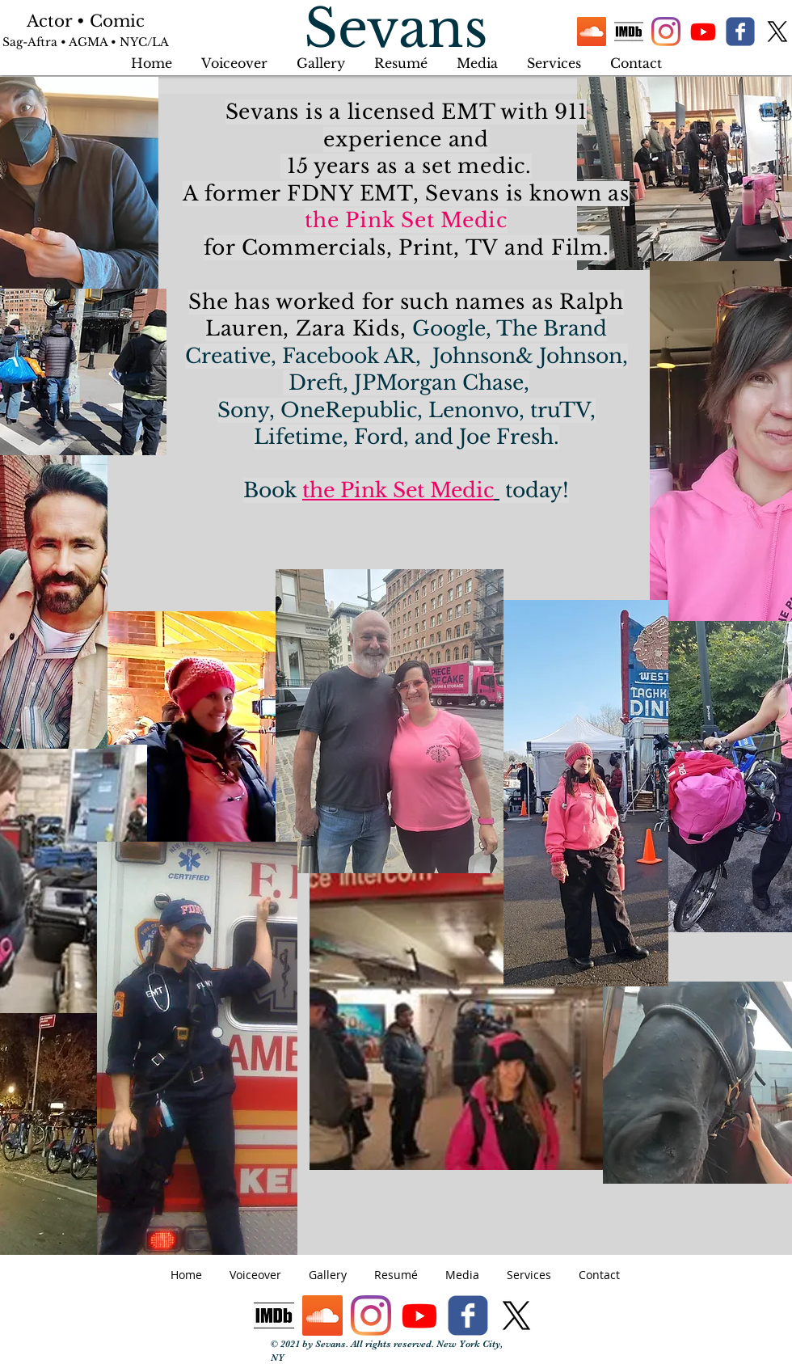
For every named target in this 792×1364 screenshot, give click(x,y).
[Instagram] (665, 31)
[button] (554, 56)
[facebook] (740, 31)
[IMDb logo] (628, 31)
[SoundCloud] (591, 31)
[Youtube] (703, 31)
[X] (777, 31)
